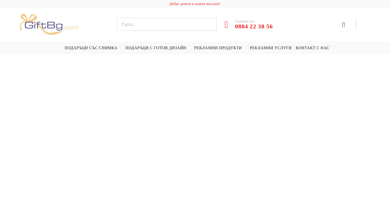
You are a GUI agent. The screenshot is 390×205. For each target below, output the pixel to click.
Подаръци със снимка (91, 48)
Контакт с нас (312, 48)
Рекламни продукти (218, 48)
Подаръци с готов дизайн (155, 48)
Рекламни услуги (271, 48)
